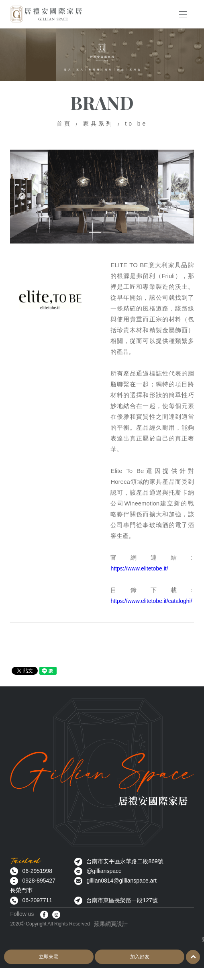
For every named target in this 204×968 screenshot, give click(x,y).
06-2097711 (37, 900)
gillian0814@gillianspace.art (121, 880)
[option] (102, 196)
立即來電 (48, 957)
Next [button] (182, 197)
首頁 (64, 123)
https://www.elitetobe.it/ (139, 568)
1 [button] (95, 234)
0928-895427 (38, 880)
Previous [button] (22, 197)
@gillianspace (103, 871)
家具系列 (98, 123)
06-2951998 (37, 871)
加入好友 (139, 957)
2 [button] (109, 234)
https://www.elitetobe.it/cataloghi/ (151, 601)
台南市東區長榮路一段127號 (121, 900)
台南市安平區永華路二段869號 (124, 861)
